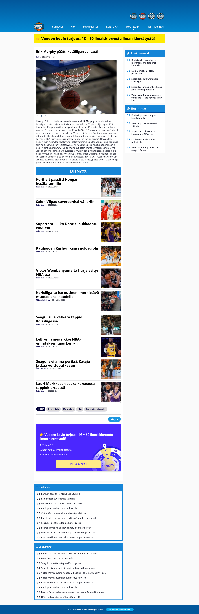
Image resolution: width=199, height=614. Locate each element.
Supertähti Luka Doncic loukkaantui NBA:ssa (67, 225)
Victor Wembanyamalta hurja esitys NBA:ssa (67, 272)
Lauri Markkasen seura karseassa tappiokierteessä (65, 385)
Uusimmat (44, 487)
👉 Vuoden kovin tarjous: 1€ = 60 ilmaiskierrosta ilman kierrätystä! (95, 38)
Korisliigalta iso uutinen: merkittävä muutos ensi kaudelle (67, 294)
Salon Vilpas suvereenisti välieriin (65, 201)
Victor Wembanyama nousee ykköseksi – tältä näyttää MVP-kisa (73, 572)
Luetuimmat (45, 546)
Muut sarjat (133, 26)
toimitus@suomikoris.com (119, 609)
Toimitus (40, 187)
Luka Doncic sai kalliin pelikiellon (57, 558)
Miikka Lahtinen (43, 300)
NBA (73, 26)
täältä (85, 162)
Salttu (38, 57)
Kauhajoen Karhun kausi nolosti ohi (67, 248)
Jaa (114, 419)
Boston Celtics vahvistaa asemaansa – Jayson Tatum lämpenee (72, 592)
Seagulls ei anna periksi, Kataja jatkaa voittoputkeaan (63, 363)
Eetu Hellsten (42, 369)
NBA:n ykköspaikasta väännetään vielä (60, 597)
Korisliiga (112, 26)
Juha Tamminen (47, 116)
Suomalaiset (90, 26)
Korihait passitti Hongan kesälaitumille (57, 181)
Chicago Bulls (53, 409)
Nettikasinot (156, 26)
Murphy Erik (68, 409)
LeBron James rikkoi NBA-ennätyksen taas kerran (58, 341)
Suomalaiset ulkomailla (96, 409)
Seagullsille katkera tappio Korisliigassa (59, 319)
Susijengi (57, 26)
